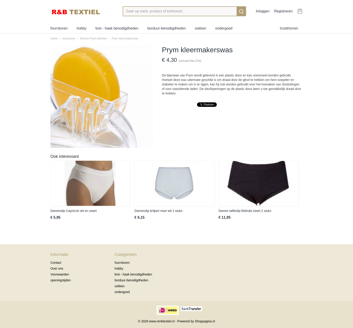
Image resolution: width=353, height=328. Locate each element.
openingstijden (60, 280)
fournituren (59, 28)
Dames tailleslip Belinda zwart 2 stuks (245, 211)
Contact (55, 262)
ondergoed (224, 28)
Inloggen (262, 11)
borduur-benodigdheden (166, 28)
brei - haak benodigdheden (116, 28)
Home (54, 38)
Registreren (283, 11)
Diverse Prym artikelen (93, 38)
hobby (82, 28)
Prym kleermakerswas (125, 38)
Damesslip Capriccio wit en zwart (73, 211)
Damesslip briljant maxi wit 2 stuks (158, 211)
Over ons (56, 268)
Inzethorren (289, 28)
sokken (200, 28)
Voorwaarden (59, 274)
